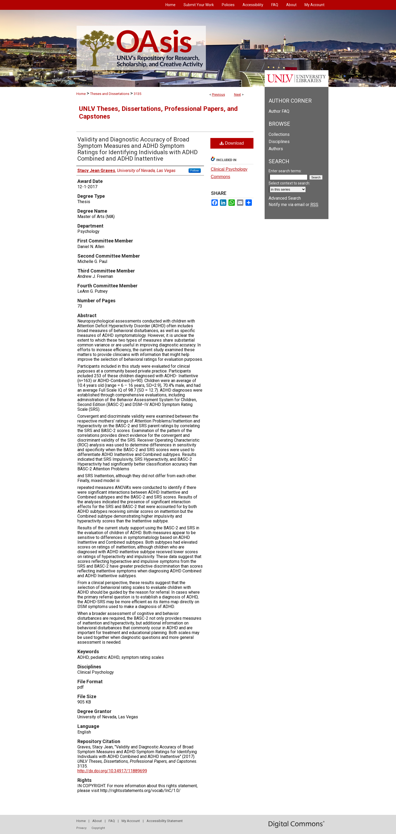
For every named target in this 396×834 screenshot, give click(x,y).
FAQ (112, 821)
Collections (279, 134)
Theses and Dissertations (109, 94)
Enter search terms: (285, 171)
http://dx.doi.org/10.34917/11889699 (112, 770)
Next (237, 95)
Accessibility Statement (165, 821)
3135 (137, 94)
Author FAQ (279, 111)
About (97, 821)
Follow (194, 170)
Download (232, 143)
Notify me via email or (293, 204)
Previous (218, 95)
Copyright (98, 828)
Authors (276, 148)
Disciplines (279, 141)
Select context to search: (289, 183)
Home (81, 94)
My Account (131, 821)
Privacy (81, 828)
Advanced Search (285, 198)
